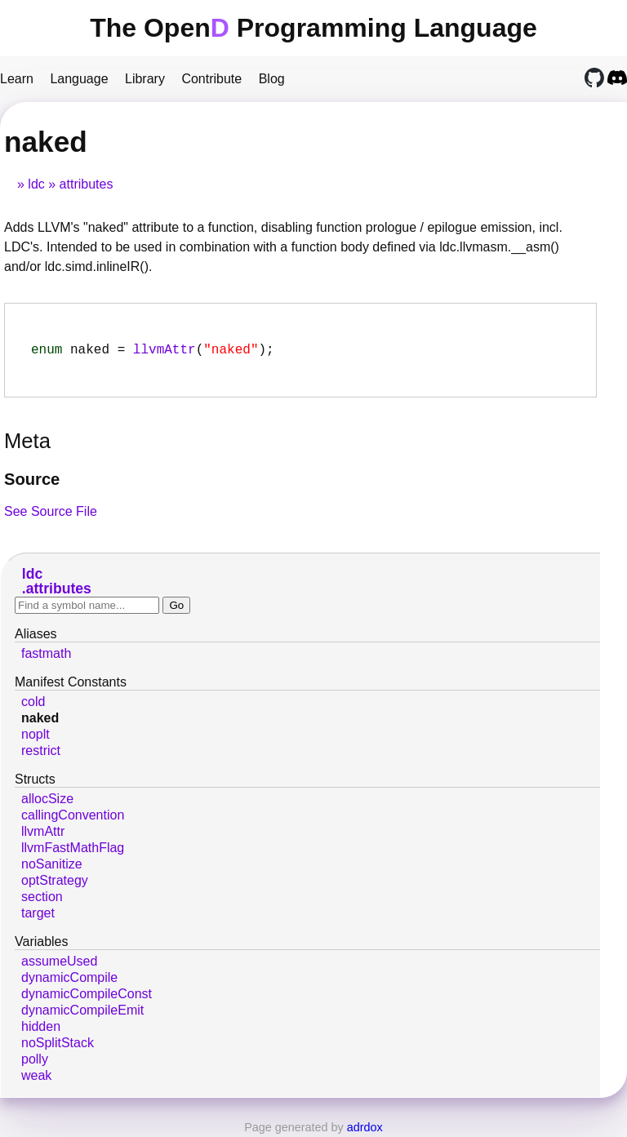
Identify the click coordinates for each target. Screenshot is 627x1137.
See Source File (50, 515)
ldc (36, 184)
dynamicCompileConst (86, 997)
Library (145, 79)
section (42, 900)
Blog (272, 79)
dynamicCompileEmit (82, 1013)
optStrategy (54, 884)
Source (32, 482)
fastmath (46, 657)
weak (36, 1079)
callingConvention (72, 818)
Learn (16, 79)
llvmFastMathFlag (72, 851)
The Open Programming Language (313, 27)
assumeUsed (59, 964)
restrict (40, 754)
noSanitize (51, 867)
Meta (27, 444)
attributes (86, 184)
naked (40, 721)
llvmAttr (164, 352)
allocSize (47, 802)
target (38, 916)
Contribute (211, 79)
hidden (40, 1030)
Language (79, 79)
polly (34, 1062)
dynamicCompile (69, 981)
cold (33, 705)
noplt (35, 737)
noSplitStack (57, 1046)
